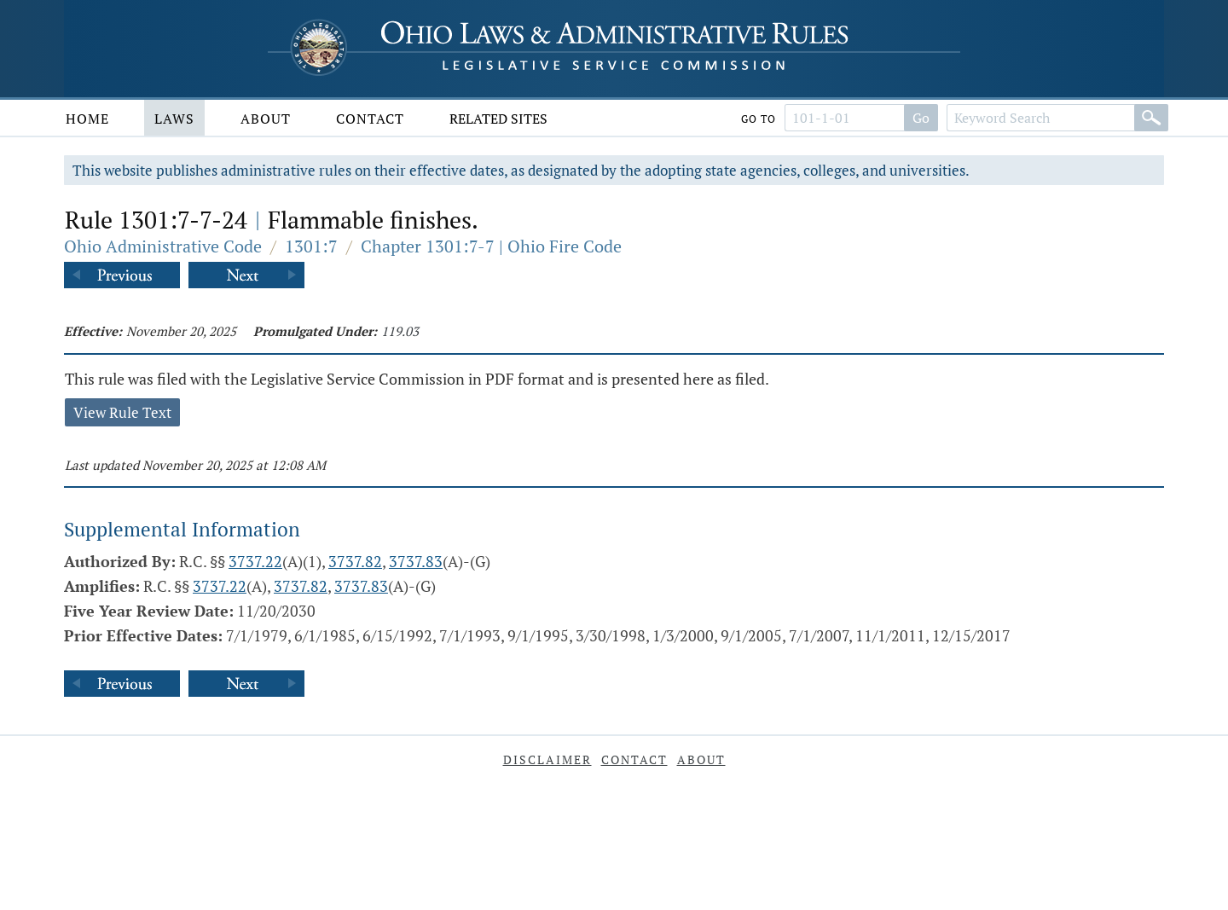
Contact (370, 118)
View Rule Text (122, 412)
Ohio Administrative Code (163, 246)
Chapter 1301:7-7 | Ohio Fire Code (491, 246)
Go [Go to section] (921, 117)
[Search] (1151, 117)
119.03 (400, 330)
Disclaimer (547, 759)
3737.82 (355, 561)
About (265, 118)
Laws (174, 118)
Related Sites (498, 118)
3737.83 (416, 561)
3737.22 (255, 561)
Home (87, 118)
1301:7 (311, 246)
